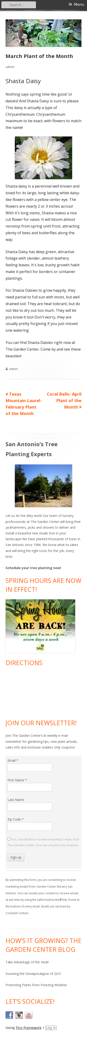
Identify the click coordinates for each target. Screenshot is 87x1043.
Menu (79, 4)
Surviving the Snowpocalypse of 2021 (33, 973)
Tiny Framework (29, 1028)
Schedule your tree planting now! (33, 568)
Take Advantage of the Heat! (27, 962)
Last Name (15, 799)
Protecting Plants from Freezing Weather (36, 985)
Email (12, 760)
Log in (51, 1028)
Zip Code (15, 819)
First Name (17, 780)
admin (10, 67)
